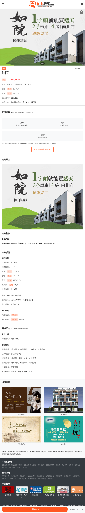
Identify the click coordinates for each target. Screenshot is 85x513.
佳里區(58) (31, 476)
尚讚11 (19, 467)
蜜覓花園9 (12, 467)
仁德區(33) (76, 476)
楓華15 (57, 465)
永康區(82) (14, 476)
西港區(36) (67, 476)
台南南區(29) (31, 478)
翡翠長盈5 (41, 465)
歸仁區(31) (22, 478)
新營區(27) (51, 478)
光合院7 (64, 465)
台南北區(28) (42, 478)
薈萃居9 (4, 467)
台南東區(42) (49, 476)
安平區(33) (5, 478)
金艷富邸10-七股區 (30, 465)
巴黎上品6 (78, 465)
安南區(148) (5, 476)
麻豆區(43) (40, 476)
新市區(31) (13, 478)
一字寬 (25, 467)
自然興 (71, 465)
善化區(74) (23, 476)
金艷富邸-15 (50, 465)
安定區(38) (59, 476)
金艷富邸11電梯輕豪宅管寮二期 (12, 465)
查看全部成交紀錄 (42, 149)
